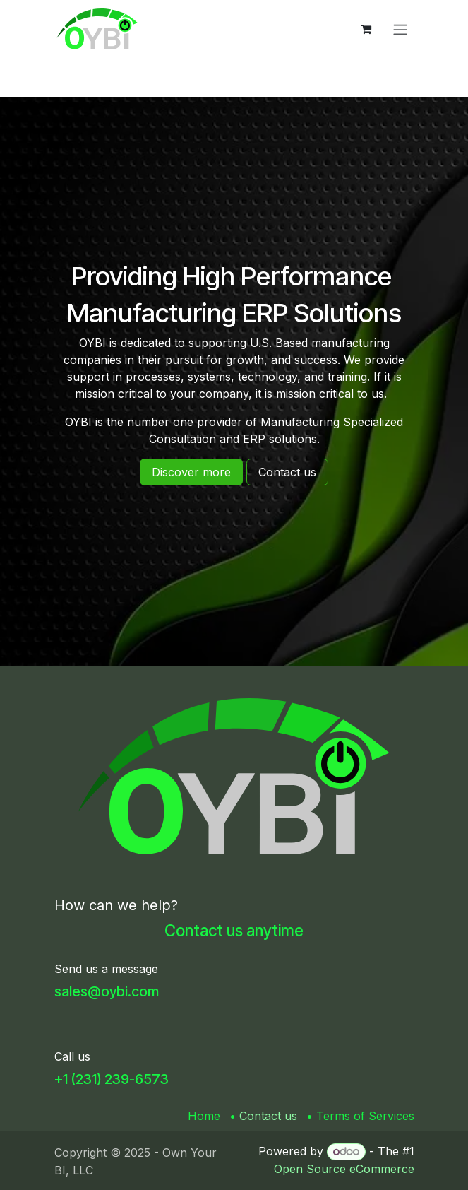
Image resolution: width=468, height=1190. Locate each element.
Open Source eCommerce (344, 1169)
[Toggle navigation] (400, 29)
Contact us (268, 1116)
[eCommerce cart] (366, 29)
